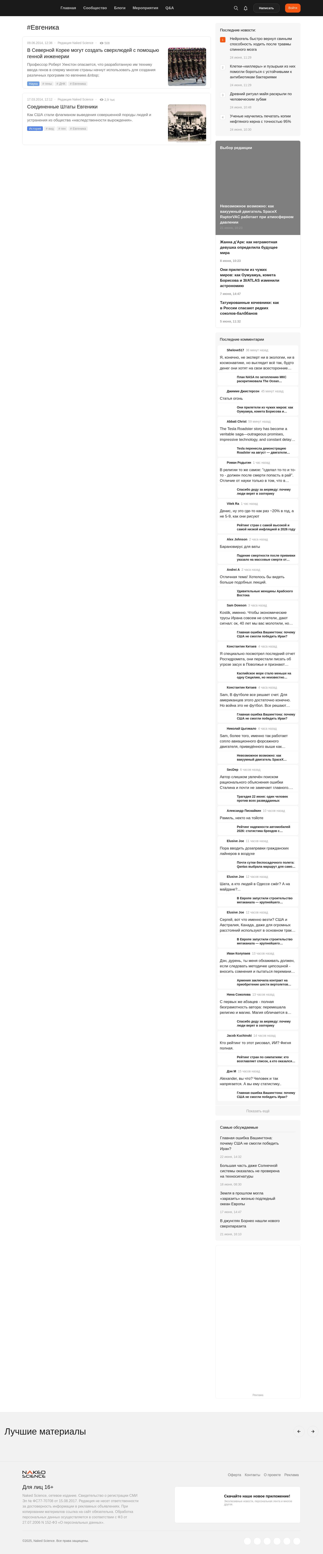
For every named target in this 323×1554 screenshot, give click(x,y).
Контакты (252, 1475)
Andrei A (233, 569)
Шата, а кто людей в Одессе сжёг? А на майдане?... (255, 886)
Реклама (291, 1475)
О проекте (272, 1475)
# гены (47, 84)
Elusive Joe (235, 841)
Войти (292, 8)
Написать (266, 8)
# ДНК (61, 84)
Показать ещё (257, 1111)
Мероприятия (145, 8)
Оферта (234, 1475)
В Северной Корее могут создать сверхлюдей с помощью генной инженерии (93, 53)
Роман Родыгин (239, 462)
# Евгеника (78, 84)
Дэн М (231, 1071)
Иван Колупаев (238, 953)
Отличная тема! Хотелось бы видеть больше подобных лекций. (252, 579)
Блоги (120, 8)
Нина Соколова (239, 994)
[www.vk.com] (257, 1541)
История (35, 128)
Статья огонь (231, 398)
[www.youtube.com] (267, 1541)
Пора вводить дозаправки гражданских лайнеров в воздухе (254, 851)
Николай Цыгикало (241, 728)
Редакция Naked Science (76, 43)
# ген (61, 128)
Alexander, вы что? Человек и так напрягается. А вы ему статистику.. (250, 1081)
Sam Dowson (237, 605)
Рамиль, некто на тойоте (241, 818)
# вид (50, 128)
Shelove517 (235, 350)
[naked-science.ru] (297, 1541)
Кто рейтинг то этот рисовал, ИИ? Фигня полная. (255, 1045)
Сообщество (95, 8)
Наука (33, 84)
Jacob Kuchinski (239, 1035)
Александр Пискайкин (244, 810)
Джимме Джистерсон (243, 391)
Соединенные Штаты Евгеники (62, 107)
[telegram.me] (287, 1541)
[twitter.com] (247, 1541)
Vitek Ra (233, 503)
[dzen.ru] (277, 1541)
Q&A (169, 8)
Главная (68, 8)
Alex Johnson (237, 539)
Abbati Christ (237, 421)
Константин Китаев (241, 646)
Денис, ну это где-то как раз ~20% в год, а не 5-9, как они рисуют (257, 513)
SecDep (232, 769)
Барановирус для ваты (240, 546)
